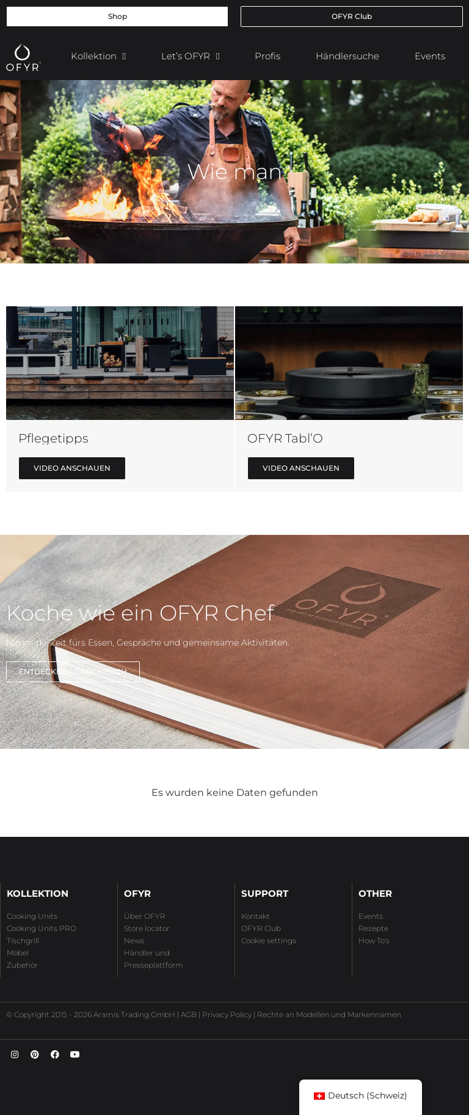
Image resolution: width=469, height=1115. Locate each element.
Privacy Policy (227, 1014)
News (134, 940)
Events (430, 56)
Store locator (147, 928)
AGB (189, 1014)
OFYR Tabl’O (285, 438)
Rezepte (373, 928)
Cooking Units (32, 916)
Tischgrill (23, 940)
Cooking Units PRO (41, 928)
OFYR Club (261, 928)
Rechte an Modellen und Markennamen (329, 1014)
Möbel (18, 952)
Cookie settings (268, 940)
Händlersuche (347, 56)
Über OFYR (144, 916)
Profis (267, 56)
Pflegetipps (53, 438)
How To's (374, 940)
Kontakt (255, 916)
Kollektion (98, 56)
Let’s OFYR (190, 56)
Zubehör (22, 965)
